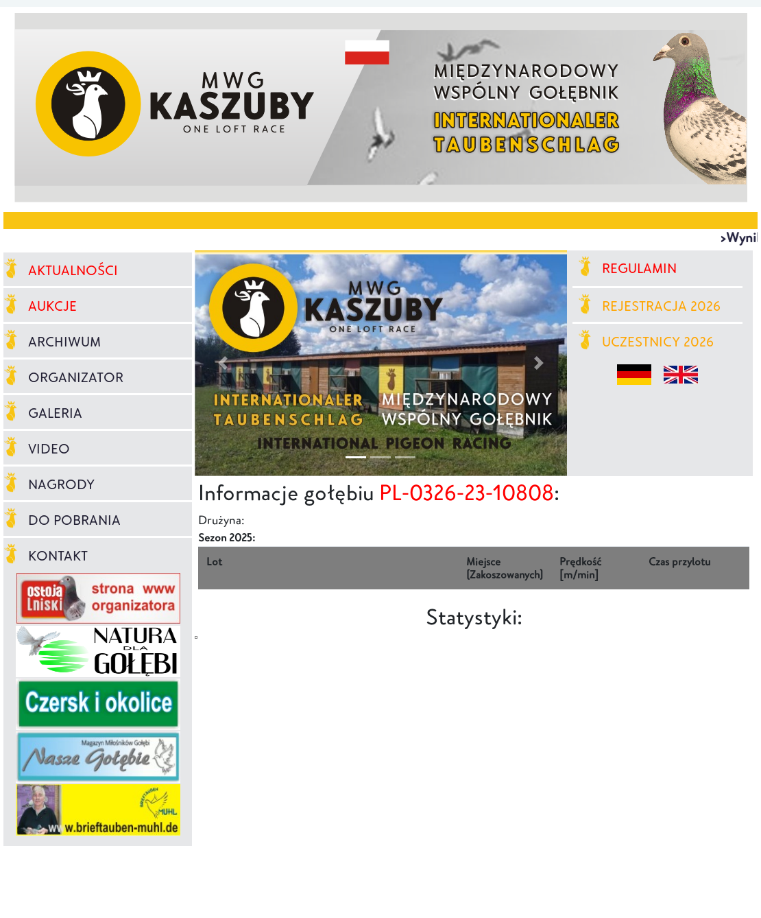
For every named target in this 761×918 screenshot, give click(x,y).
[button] (222, 363)
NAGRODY (49, 484)
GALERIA (42, 413)
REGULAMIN (627, 268)
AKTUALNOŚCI (60, 270)
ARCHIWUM (52, 341)
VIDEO (36, 448)
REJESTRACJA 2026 (649, 306)
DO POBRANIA (62, 520)
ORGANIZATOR (63, 377)
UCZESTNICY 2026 (646, 341)
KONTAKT (45, 556)
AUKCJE (40, 306)
